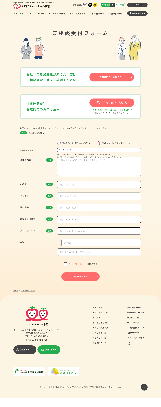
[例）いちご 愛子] (99, 193)
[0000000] (101, 251)
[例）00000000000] (99, 216)
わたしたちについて (22, 13)
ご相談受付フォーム (136, 336)
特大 (122, 4)
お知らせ (40, 13)
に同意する (82, 272)
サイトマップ (133, 331)
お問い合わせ (133, 341)
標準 (85, 5)
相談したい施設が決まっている (116, 142)
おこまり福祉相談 (57, 13)
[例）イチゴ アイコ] (99, 204)
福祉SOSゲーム (99, 351)
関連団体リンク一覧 (136, 321)
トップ (15, 299)
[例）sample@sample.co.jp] (99, 239)
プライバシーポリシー (77, 272)
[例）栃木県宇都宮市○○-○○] (99, 260)
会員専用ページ (137, 13)
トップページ (98, 316)
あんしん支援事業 (77, 13)
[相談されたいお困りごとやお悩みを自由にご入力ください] (99, 175)
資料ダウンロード (135, 316)
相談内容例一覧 (116, 13)
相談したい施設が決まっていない (77, 142)
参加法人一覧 (133, 326)
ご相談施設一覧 (97, 13)
